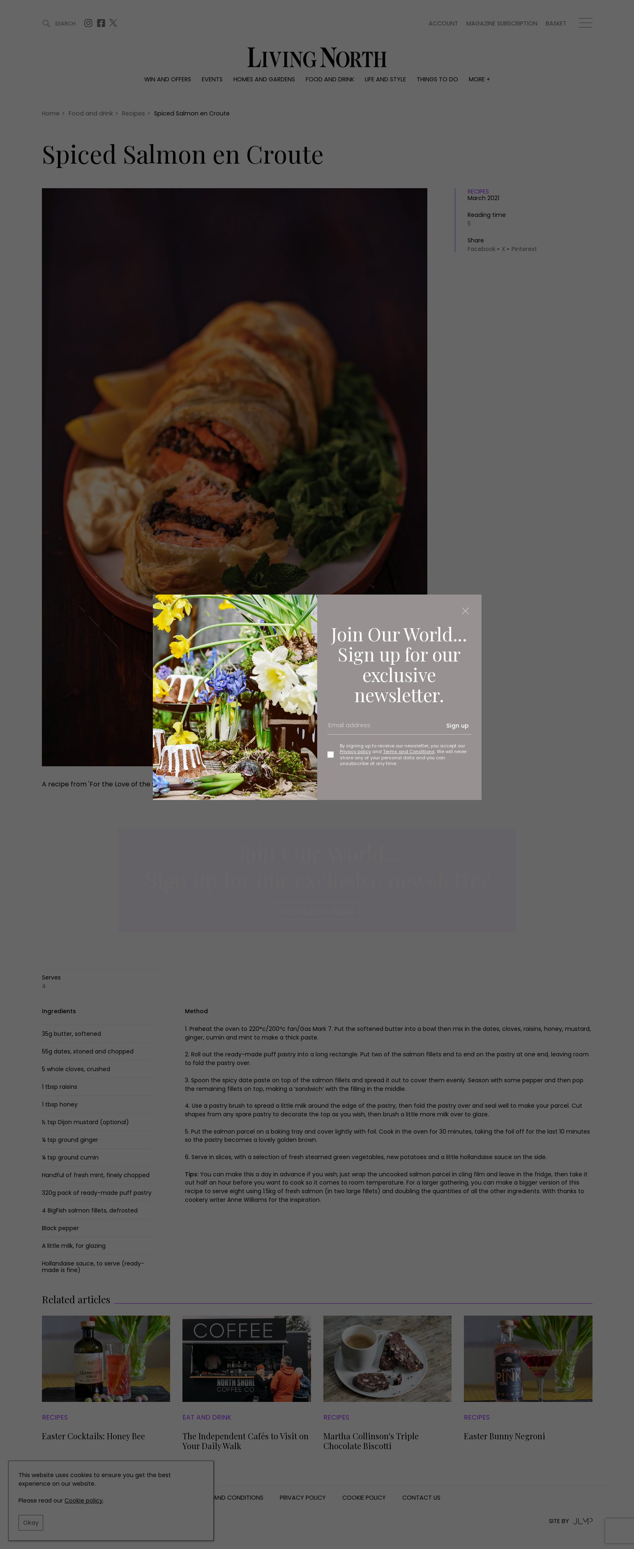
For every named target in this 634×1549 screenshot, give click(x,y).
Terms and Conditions (409, 751)
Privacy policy (355, 751)
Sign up (457, 725)
